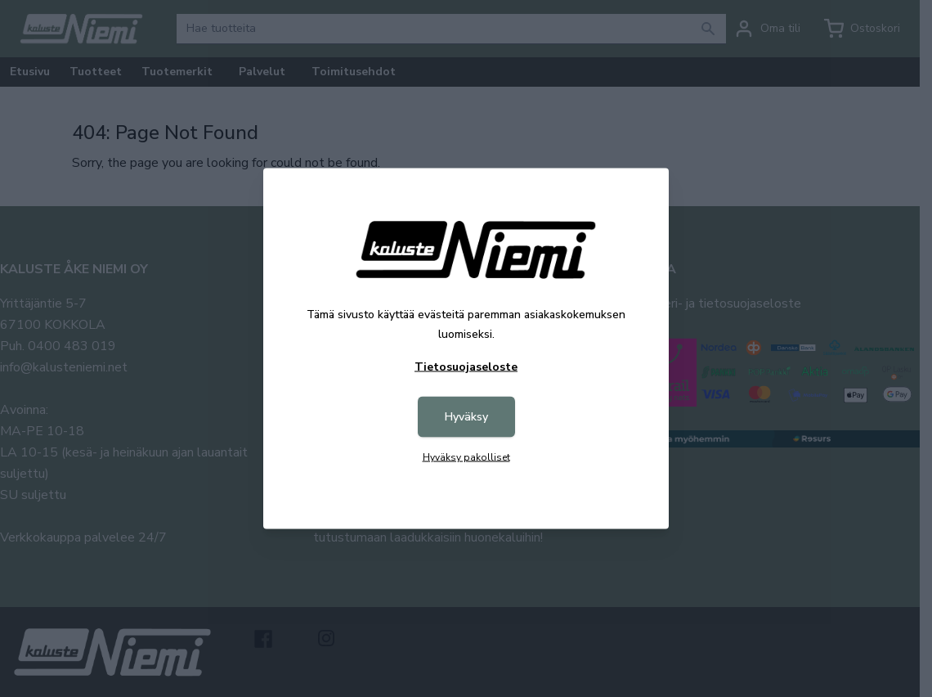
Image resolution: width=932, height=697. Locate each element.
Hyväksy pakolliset (466, 457)
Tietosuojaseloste (466, 367)
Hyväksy (466, 417)
